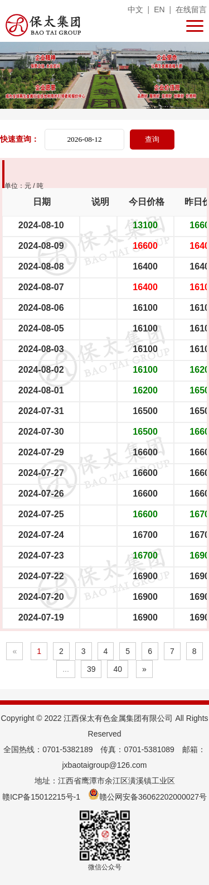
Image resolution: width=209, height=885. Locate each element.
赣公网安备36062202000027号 (147, 796)
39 (91, 669)
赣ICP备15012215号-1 (41, 796)
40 (117, 669)
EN (159, 9)
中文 (135, 9)
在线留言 (191, 9)
